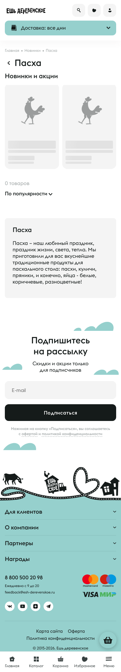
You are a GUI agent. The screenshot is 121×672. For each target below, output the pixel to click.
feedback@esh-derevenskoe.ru (30, 592)
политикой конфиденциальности (72, 434)
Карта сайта (49, 631)
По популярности (26, 194)
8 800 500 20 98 (24, 578)
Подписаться (60, 412)
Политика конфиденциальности (60, 638)
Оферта (76, 631)
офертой (30, 434)
